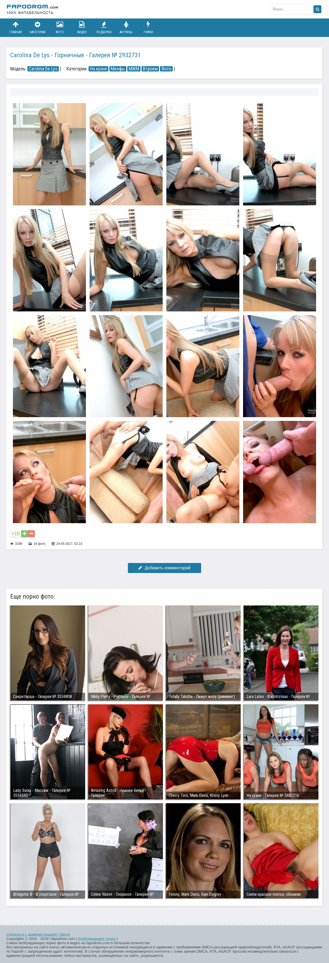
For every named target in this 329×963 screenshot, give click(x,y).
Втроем (150, 68)
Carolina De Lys (43, 68)
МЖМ (134, 68)
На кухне (98, 68)
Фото (60, 27)
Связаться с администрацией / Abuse (38, 934)
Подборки (104, 27)
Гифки (148, 27)
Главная (15, 27)
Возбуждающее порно (97, 939)
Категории (37, 27)
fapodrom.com (32, 9)
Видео (82, 27)
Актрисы (126, 27)
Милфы (118, 68)
